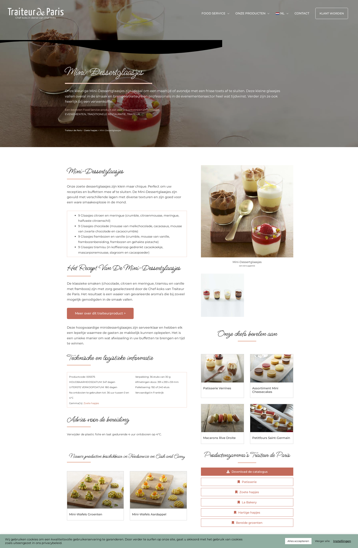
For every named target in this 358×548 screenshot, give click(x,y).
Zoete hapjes (90, 130)
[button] (331, 13)
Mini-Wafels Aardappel (149, 514)
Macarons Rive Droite (219, 438)
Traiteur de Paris (73, 130)
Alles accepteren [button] (298, 541)
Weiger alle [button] (322, 541)
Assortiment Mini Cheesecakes (265, 390)
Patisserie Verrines (217, 388)
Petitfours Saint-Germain (271, 438)
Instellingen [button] (342, 541)
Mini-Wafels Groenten (85, 514)
